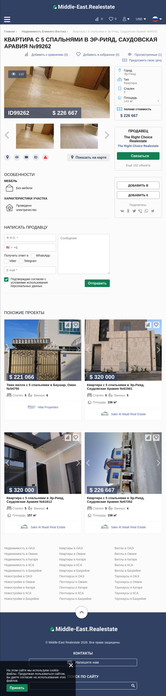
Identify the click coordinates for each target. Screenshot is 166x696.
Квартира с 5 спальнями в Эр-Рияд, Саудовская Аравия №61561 (115, 386)
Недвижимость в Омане (21, 554)
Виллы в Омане (126, 554)
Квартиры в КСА (70, 565)
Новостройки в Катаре (19, 587)
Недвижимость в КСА (19, 565)
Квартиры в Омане (72, 554)
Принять (17, 688)
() (50, 54)
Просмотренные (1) (148, 54)
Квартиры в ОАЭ (71, 548)
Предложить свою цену (145, 60)
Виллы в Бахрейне (128, 570)
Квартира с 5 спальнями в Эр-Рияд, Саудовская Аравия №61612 (35, 499)
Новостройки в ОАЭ (18, 576)
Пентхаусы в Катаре (73, 587)
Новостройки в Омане (19, 582)
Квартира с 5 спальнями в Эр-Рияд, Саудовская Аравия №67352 (115, 499)
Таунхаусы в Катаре (128, 587)
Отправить (97, 283)
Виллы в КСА (124, 565)
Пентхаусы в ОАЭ (71, 576)
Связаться (140, 156)
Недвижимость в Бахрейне (23, 570)
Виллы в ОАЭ (124, 548)
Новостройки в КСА (17, 593)
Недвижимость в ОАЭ (19, 548)
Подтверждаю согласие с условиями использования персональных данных (29, 282)
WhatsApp (43, 255)
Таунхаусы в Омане (128, 582)
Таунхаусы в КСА (127, 593)
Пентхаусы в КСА (71, 593)
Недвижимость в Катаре (21, 559)
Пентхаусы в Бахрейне (75, 598)
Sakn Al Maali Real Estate (128, 414)
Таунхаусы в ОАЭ (127, 576)
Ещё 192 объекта (138, 165)
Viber (12, 261)
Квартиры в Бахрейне (74, 570)
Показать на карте (91, 157)
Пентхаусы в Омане (73, 582)
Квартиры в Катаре (72, 559)
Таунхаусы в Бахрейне (130, 598)
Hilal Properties (48, 407)
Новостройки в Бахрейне (21, 598)
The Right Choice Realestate (138, 146)
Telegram (30, 261)
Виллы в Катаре (126, 559)
